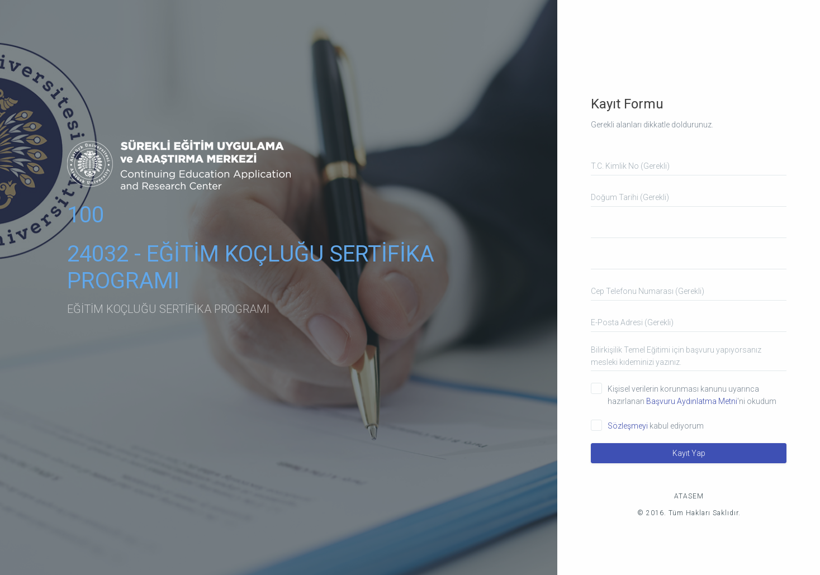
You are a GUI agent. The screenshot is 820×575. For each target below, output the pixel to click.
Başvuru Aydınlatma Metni (691, 401)
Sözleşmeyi (629, 425)
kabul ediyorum (656, 425)
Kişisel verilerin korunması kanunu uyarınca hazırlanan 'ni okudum (692, 395)
